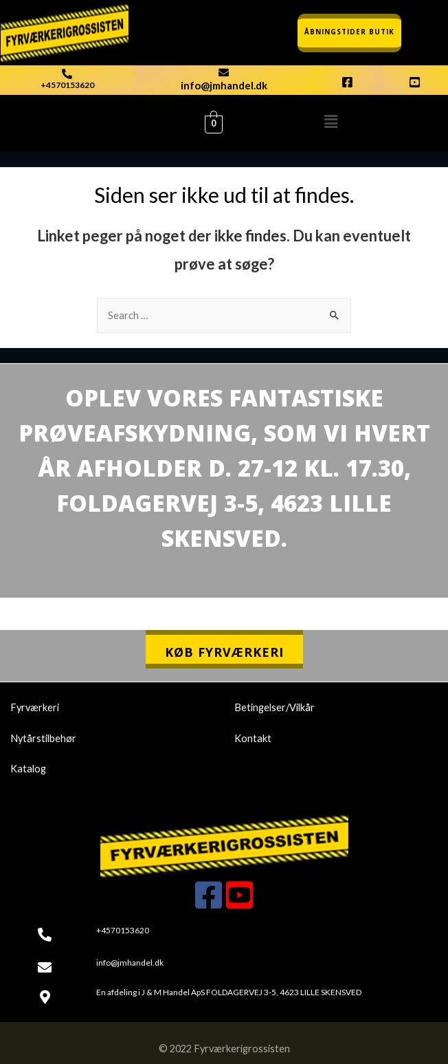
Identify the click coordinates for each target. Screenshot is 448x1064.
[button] (330, 121)
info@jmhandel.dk (224, 85)
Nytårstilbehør (43, 738)
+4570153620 (67, 85)
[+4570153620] (67, 74)
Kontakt (252, 738)
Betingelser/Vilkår (274, 707)
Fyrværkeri (34, 707)
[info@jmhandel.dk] (224, 72)
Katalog (28, 768)
